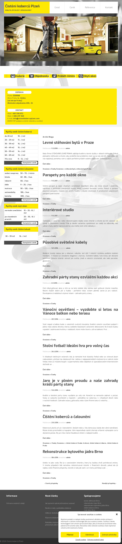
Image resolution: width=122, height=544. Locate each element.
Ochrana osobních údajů (95, 540)
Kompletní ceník (29, 163)
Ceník (72, 7)
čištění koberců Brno (91, 508)
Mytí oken (90, 76)
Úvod (57, 7)
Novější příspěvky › (109, 483)
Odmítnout (89, 535)
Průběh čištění (66, 76)
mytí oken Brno (89, 510)
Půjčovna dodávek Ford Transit (56, 518)
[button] (117, 514)
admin (68, 148)
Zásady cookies (80, 540)
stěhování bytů (70, 169)
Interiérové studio (58, 209)
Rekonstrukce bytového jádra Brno (73, 451)
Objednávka (42, 76)
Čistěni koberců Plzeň (14, 541)
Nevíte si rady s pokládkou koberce (58, 508)
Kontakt (109, 7)
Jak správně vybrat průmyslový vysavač (60, 503)
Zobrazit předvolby (109, 535)
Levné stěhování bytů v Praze (68, 142)
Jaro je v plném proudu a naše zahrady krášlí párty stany (80, 382)
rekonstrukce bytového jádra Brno (96, 505)
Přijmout (70, 535)
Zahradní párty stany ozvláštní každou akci (80, 277)
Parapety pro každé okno (64, 174)
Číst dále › (47, 164)
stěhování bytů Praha (83, 169)
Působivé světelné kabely (65, 242)
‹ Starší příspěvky (51, 483)
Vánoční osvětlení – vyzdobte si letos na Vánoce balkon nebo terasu (80, 311)
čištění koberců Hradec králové (77, 443)
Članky (53, 169)
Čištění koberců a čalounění (66, 416)
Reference (90, 7)
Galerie (20, 76)
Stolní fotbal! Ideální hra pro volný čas (76, 345)
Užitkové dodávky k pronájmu (56, 513)
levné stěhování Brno (92, 501)
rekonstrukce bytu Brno (92, 503)
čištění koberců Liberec (98, 443)
